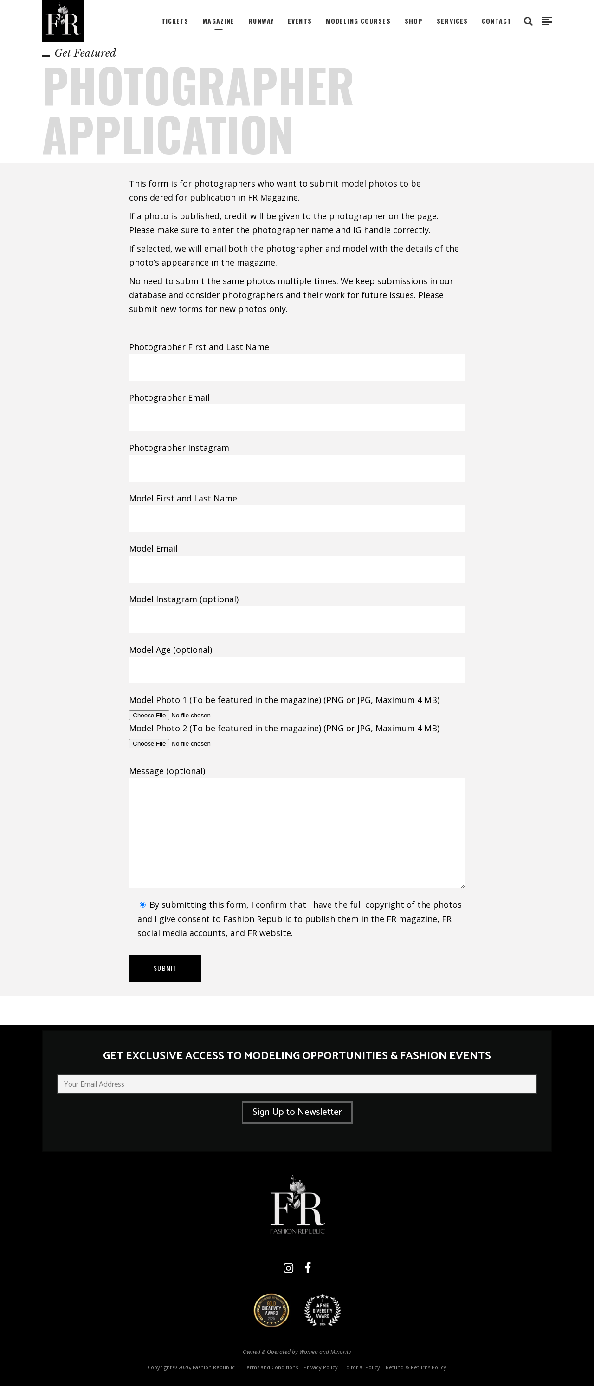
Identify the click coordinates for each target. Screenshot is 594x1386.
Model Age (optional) (297, 660)
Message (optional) (297, 827)
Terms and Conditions (270, 1367)
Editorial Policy (361, 1367)
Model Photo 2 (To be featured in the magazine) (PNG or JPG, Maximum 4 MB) (284, 735)
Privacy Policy (320, 1367)
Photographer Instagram (297, 458)
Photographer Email (297, 408)
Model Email (297, 559)
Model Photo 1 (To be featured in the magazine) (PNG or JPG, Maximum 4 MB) (284, 707)
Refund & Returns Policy (416, 1367)
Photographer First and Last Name (297, 357)
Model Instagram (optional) (297, 609)
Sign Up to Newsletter (297, 1112)
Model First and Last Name (297, 509)
